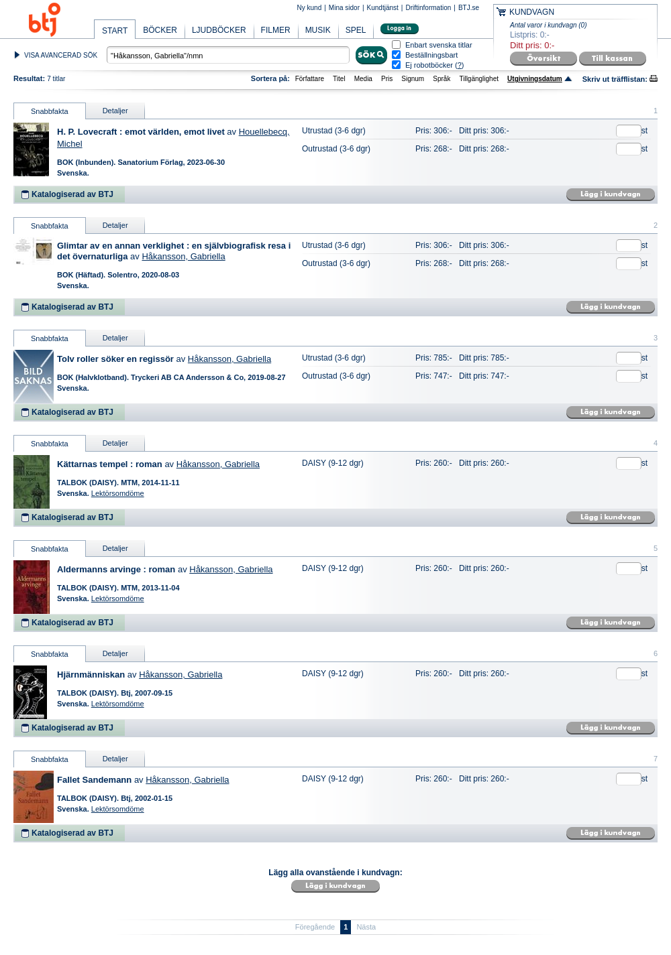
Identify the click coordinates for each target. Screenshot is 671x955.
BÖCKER (160, 30)
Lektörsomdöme (117, 493)
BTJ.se (468, 7)
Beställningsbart (431, 55)
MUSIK (318, 30)
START (114, 31)
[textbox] (228, 55)
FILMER (276, 30)
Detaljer (115, 111)
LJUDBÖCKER (219, 30)
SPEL (356, 30)
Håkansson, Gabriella (183, 256)
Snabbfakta (49, 111)
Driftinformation (428, 7)
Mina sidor (344, 7)
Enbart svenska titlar (438, 45)
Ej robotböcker (429, 65)
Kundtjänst (383, 7)
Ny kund (309, 7)
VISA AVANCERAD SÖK (60, 55)
